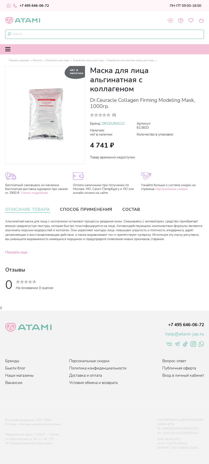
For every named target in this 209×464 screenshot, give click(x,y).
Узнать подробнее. (34, 193)
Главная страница (19, 60)
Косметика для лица (57, 60)
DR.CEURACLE (113, 123)
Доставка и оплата (85, 375)
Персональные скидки (89, 361)
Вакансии (13, 382)
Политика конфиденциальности (97, 368)
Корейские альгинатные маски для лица (130, 60)
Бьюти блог (15, 368)
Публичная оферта (179, 368)
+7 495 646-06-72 (31, 6)
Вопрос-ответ (174, 361)
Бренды (12, 361)
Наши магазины (19, 375)
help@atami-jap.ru (184, 334)
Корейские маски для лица (88, 60)
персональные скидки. (171, 189)
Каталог (37, 60)
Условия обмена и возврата (93, 382)
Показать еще (16, 252)
